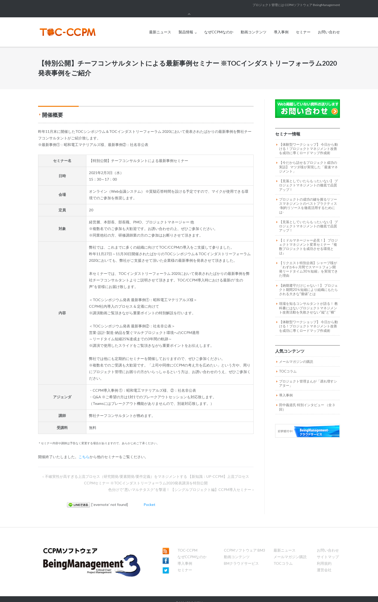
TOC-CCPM (187, 543)
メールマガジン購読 (290, 549)
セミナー (303, 24)
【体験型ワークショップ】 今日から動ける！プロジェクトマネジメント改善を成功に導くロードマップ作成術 (308, 141)
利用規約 (324, 556)
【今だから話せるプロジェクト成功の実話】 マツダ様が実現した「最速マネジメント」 (308, 159)
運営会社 (324, 562)
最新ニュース (160, 24)
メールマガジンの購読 (296, 354)
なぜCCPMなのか (218, 24)
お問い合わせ (329, 24)
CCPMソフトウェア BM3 (244, 543)
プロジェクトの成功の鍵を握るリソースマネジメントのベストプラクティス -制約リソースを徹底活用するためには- (308, 198)
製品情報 (185, 24)
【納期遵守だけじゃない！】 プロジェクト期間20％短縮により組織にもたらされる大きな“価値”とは (308, 282)
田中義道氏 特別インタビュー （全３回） (307, 399)
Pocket (149, 497)
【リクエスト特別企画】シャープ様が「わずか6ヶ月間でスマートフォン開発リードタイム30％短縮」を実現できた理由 (308, 261)
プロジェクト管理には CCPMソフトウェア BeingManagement (296, 5)
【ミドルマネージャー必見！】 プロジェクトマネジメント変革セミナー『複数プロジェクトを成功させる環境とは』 (308, 239)
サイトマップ (328, 549)
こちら (84, 449)
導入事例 (281, 24)
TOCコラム (288, 364)
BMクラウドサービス (241, 556)
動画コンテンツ (253, 24)
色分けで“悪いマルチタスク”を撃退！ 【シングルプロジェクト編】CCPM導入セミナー (179, 482)
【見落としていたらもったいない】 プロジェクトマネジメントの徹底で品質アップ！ (308, 177)
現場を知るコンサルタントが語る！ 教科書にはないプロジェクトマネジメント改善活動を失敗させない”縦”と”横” (308, 300)
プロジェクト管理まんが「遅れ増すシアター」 (308, 376)
